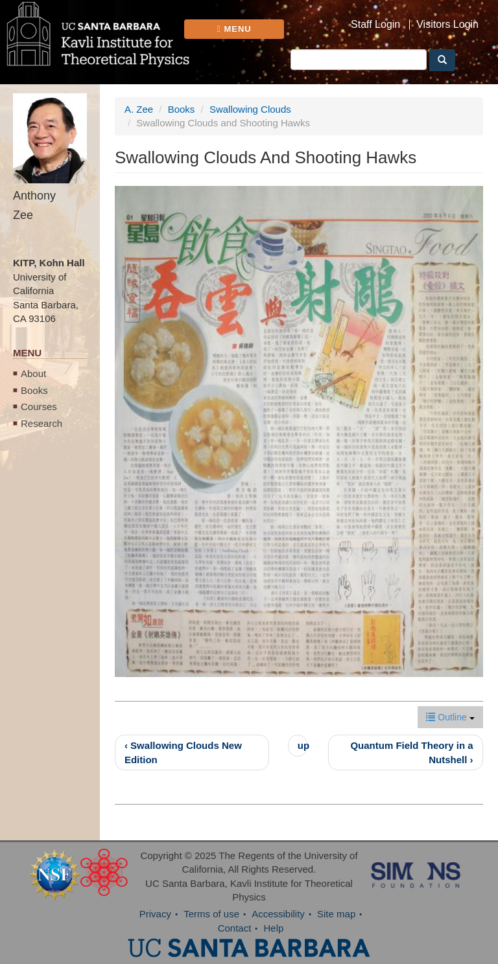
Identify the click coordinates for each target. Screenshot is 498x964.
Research (41, 423)
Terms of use (211, 913)
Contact (235, 928)
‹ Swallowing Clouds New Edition (183, 752)
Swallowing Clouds (250, 109)
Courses (39, 406)
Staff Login (375, 24)
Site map (336, 913)
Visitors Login (447, 24)
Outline (450, 717)
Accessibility (278, 913)
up (302, 745)
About (33, 373)
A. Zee (138, 109)
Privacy (155, 913)
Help (274, 928)
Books (34, 390)
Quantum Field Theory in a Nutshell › (411, 752)
